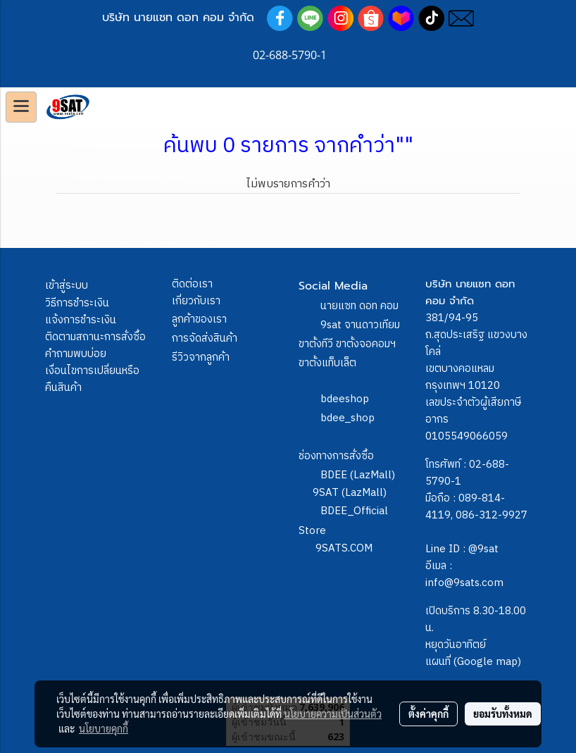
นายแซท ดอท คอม (359, 306)
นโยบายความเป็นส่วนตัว (333, 713)
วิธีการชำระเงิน (77, 303)
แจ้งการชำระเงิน (80, 320)
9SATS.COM (343, 548)
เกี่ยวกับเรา (196, 301)
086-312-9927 (491, 515)
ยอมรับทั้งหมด (502, 713)
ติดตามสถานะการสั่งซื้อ (95, 337)
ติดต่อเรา (192, 284)
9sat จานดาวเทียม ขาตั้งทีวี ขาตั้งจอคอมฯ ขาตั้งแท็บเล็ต (349, 344)
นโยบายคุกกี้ (103, 728)
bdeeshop (344, 399)
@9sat (483, 549)
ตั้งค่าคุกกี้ (428, 713)
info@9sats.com (464, 583)
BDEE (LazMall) (357, 475)
